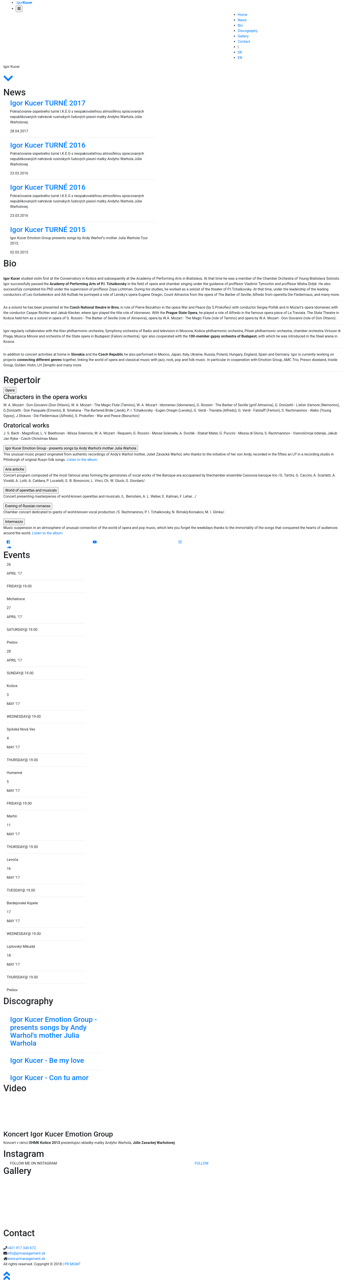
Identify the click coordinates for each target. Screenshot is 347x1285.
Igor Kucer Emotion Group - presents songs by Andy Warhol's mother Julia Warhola (70, 448)
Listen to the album (82, 460)
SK (240, 52)
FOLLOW (202, 1163)
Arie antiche (14, 469)
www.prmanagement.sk (26, 1259)
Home (242, 15)
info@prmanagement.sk (26, 1253)
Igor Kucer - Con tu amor (49, 1077)
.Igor (24, 2)
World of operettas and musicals (31, 490)
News (242, 20)
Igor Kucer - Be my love (47, 1060)
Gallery (243, 36)
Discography (247, 31)
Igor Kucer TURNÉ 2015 (48, 229)
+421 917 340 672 (21, 1248)
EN (240, 58)
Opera (10, 390)
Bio (240, 25)
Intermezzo (14, 522)
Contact (244, 41)
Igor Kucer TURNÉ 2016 (48, 145)
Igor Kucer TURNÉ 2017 (48, 103)
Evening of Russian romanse (27, 506)
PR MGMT (73, 1264)
